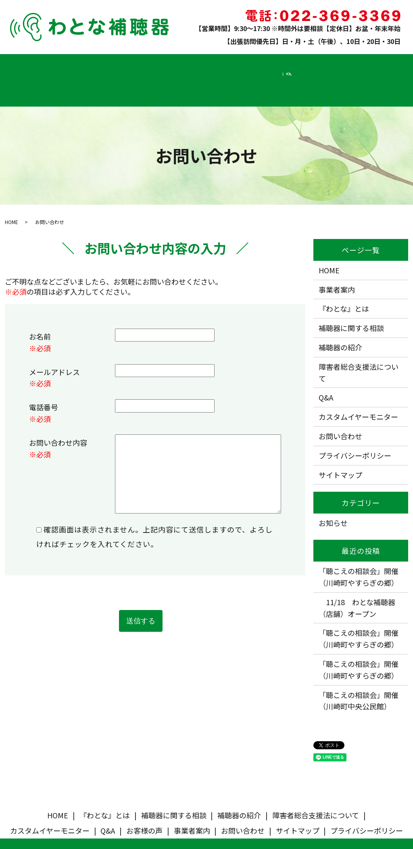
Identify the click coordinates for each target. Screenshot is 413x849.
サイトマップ (340, 441)
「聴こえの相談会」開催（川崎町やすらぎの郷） (358, 543)
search (395, 64)
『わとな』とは (49, 63)
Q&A (288, 63)
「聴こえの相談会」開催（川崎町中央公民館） (358, 667)
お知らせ (333, 489)
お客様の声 (310, 63)
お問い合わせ (371, 63)
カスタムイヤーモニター (251, 63)
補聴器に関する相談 (95, 63)
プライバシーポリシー (355, 422)
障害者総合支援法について (187, 63)
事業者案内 (339, 63)
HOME (21, 63)
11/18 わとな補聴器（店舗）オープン (357, 575)
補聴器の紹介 (137, 63)
